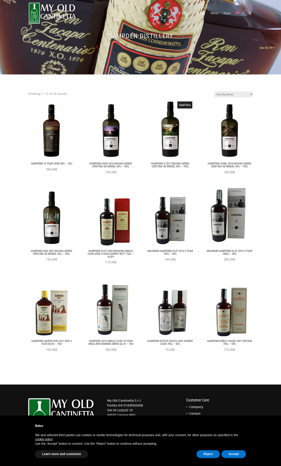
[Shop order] (233, 94)
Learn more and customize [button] (61, 454)
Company (196, 407)
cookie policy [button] (43, 439)
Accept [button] (234, 454)
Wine (214, 13)
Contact (194, 413)
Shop (185, 13)
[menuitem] (240, 19)
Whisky (199, 13)
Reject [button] (208, 454)
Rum (226, 13)
